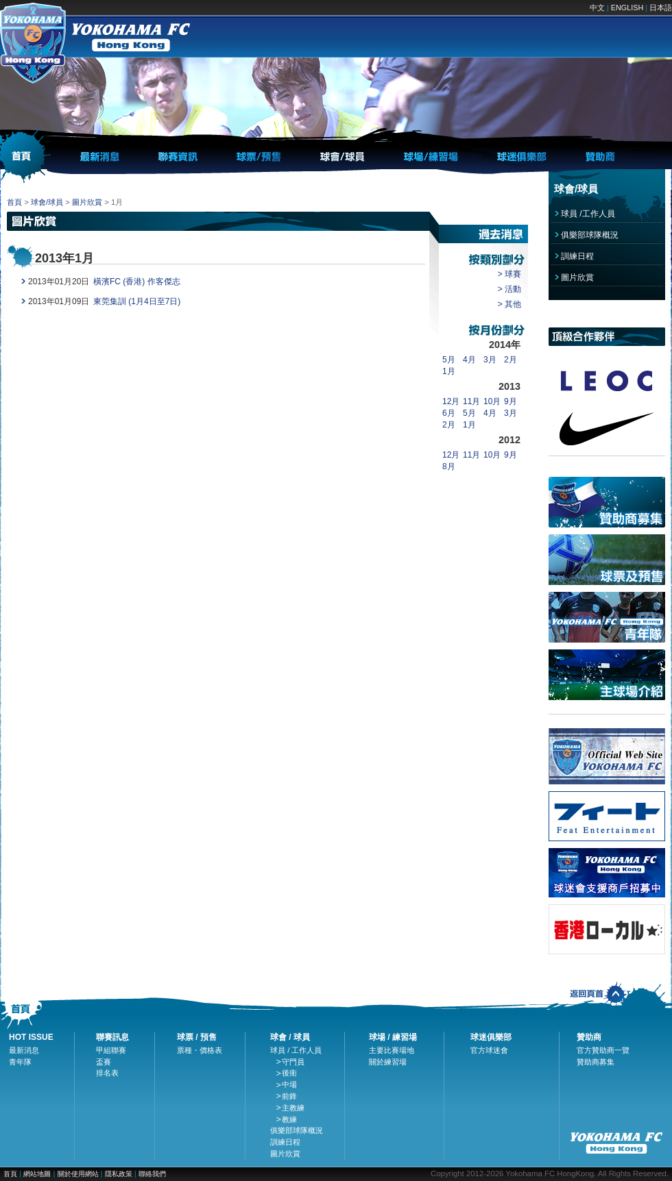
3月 (489, 359)
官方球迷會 (489, 1050)
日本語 (660, 7)
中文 (597, 7)
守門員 (293, 1062)
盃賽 (103, 1062)
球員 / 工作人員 (296, 1050)
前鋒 (289, 1096)
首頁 (14, 202)
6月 (448, 413)
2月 (510, 359)
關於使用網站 (79, 1174)
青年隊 (20, 1062)
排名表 (107, 1073)
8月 (448, 466)
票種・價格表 (199, 1050)
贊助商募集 (595, 1062)
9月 (510, 401)
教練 (289, 1119)
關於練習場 (388, 1062)
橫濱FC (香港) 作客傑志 (136, 281)
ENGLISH (627, 7)
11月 (471, 401)
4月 (469, 359)
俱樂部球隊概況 (590, 235)
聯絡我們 (152, 1174)
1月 (448, 371)
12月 (450, 401)
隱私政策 (118, 1174)
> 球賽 (509, 274)
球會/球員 (47, 202)
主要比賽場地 (391, 1050)
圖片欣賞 (87, 202)
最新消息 (24, 1050)
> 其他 (509, 304)
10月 (492, 401)
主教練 (293, 1108)
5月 (448, 359)
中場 (289, 1084)
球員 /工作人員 (588, 214)
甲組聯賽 (111, 1050)
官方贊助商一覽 (603, 1050)
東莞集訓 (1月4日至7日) (136, 301)
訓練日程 (577, 256)
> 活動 (509, 289)
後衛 (289, 1073)
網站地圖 (37, 1174)
